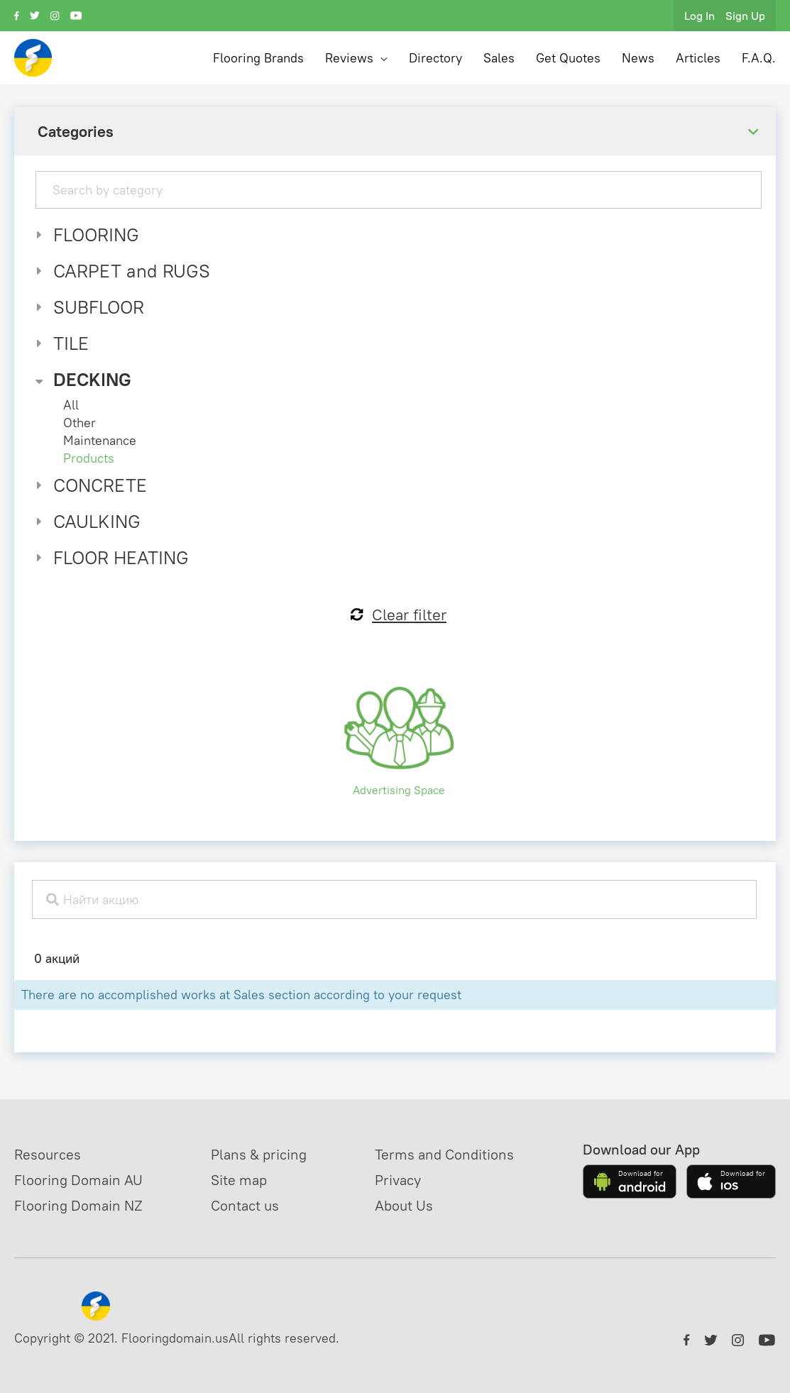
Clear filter (398, 614)
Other (79, 422)
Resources (47, 1154)
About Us (404, 1205)
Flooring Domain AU (78, 1180)
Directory (435, 58)
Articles (698, 58)
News (638, 58)
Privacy (398, 1180)
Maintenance (99, 440)
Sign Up (745, 16)
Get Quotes (568, 58)
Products (88, 458)
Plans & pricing (259, 1154)
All (71, 405)
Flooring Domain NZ (78, 1205)
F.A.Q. (759, 58)
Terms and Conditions (444, 1154)
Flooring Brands (258, 58)
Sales (499, 58)
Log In (699, 16)
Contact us (245, 1205)
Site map (239, 1180)
